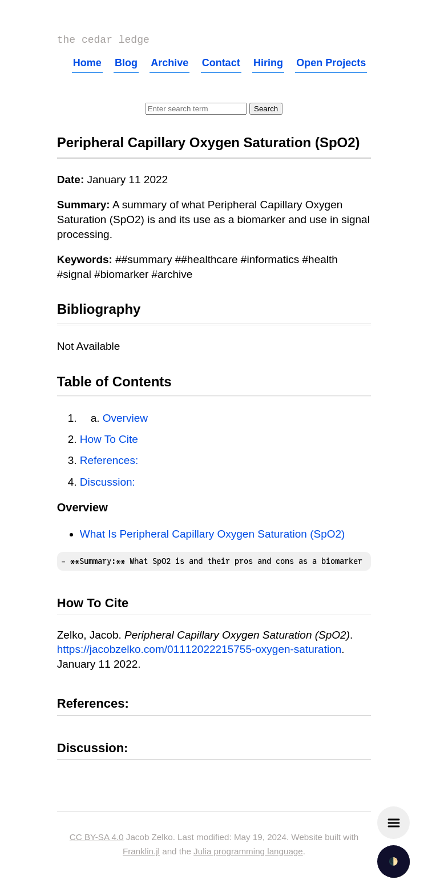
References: (109, 463)
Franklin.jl (141, 853)
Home (87, 65)
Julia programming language (248, 853)
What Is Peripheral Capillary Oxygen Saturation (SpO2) (212, 536)
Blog (126, 65)
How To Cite (109, 441)
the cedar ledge (103, 41)
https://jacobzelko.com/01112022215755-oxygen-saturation (199, 651)
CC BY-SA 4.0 (97, 839)
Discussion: (107, 484)
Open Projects (331, 65)
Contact (221, 65)
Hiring (268, 65)
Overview (125, 420)
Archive (169, 65)
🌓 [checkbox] (393, 861)
